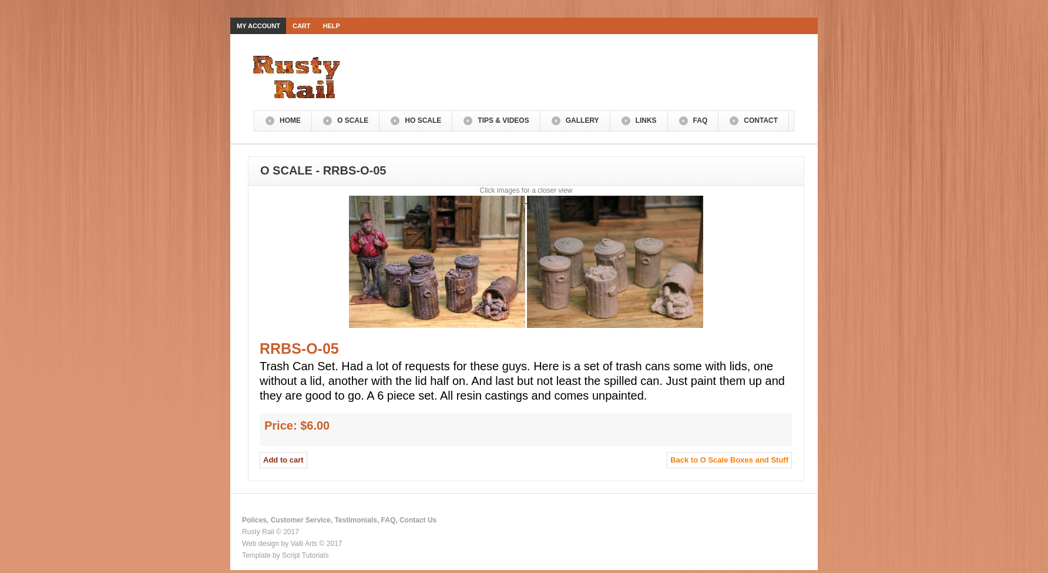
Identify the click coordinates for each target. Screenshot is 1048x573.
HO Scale (423, 120)
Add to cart (283, 459)
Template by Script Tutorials (285, 555)
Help (331, 25)
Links (646, 120)
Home (290, 120)
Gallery (582, 120)
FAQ (700, 120)
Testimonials (355, 520)
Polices (254, 520)
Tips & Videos (503, 120)
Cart (302, 25)
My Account (258, 25)
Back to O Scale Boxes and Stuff (729, 459)
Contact (761, 120)
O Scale (352, 120)
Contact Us (417, 520)
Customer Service (301, 520)
